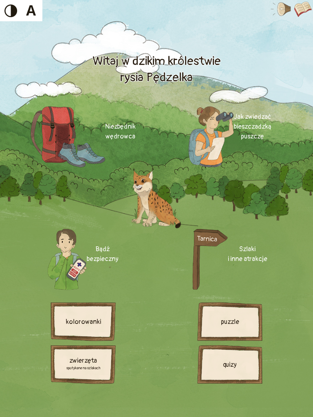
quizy (230, 365)
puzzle (230, 322)
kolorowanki (83, 322)
